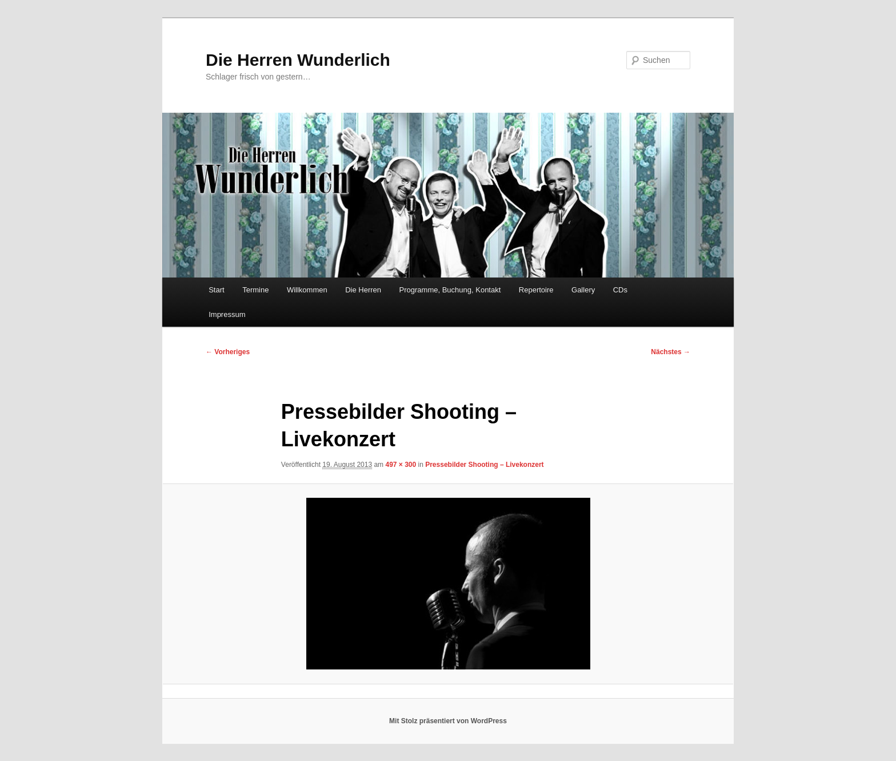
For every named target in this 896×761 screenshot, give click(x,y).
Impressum (227, 314)
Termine (255, 290)
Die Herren (363, 290)
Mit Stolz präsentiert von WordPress (448, 721)
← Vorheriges (228, 352)
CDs (620, 290)
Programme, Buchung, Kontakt (450, 290)
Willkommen (307, 290)
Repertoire (536, 290)
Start (216, 290)
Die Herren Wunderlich (298, 59)
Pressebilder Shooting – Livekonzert (484, 465)
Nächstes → (670, 352)
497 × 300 (400, 465)
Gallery (583, 290)
